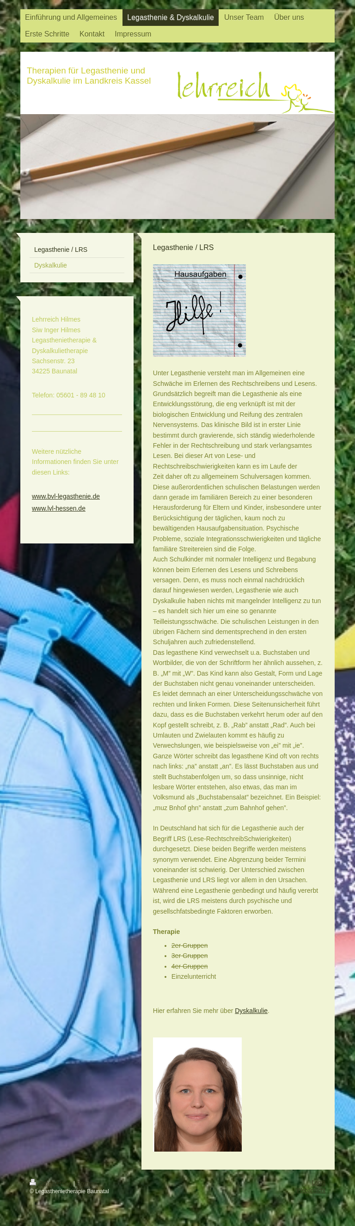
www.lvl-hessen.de (59, 508)
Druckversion (51, 1183)
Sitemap (86, 1183)
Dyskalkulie (251, 1010)
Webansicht (311, 1190)
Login (318, 1182)
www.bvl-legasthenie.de (66, 496)
